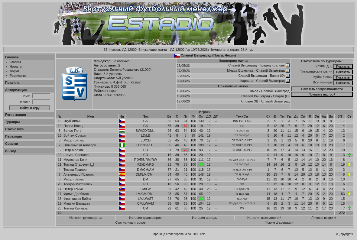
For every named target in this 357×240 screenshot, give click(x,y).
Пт (185, 116)
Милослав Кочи (75, 159)
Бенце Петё (72, 130)
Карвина (246, 81)
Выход (10, 151)
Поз (146, 116)
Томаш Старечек (76, 164)
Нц (122, 116)
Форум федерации (279, 222)
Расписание (18, 75)
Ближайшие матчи (233, 86)
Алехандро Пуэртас (78, 174)
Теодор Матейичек (77, 184)
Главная (12, 57)
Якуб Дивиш (72, 121)
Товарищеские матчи (316, 71)
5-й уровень (125, 78)
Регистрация (15, 114)
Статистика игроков (130, 222)
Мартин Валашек (76, 203)
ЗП (340, 116)
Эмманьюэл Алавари (79, 145)
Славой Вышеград (242, 65)
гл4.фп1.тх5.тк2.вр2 (125, 82)
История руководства (86, 217)
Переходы (13, 136)
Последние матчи (233, 61)
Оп (201, 116)
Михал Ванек (73, 179)
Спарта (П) (281, 96)
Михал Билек (73, 140)
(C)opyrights (344, 234)
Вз (169, 116)
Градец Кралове (272, 65)
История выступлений (264, 217)
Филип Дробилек (76, 194)
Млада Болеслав (240, 70)
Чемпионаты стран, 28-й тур (231, 49)
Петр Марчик (73, 150)
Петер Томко (73, 189)
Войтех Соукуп (74, 135)
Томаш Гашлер (74, 169)
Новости (16, 66)
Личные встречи (323, 217)
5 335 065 (118, 86)
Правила (12, 82)
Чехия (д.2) (324, 66)
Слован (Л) (249, 101)
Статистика (14, 129)
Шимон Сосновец (76, 155)
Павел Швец (73, 126)
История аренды (204, 217)
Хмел (254, 91)
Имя (90, 116)
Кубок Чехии (323, 77)
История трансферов (145, 217)
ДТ (215, 116)
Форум (14, 71)
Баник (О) (277, 75)
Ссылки (11, 143)
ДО (208, 116)
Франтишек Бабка (77, 198)
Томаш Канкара (75, 208)
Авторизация (16, 90)
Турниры (12, 122)
